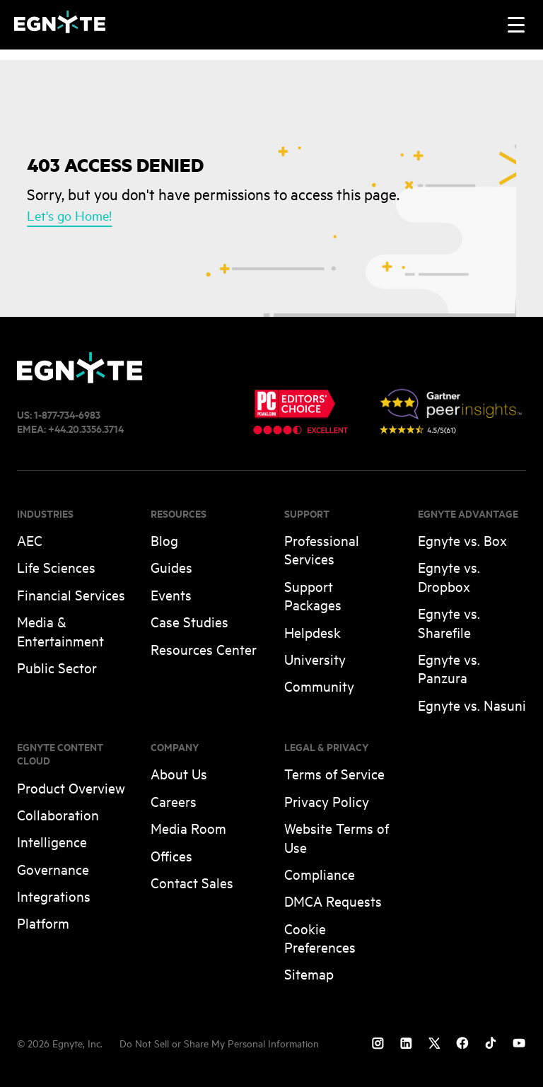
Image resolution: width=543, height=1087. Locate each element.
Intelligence (52, 841)
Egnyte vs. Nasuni (472, 705)
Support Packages (312, 595)
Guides (171, 567)
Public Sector (57, 667)
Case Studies (189, 621)
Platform (43, 922)
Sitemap (309, 973)
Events (171, 594)
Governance (53, 869)
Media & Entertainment (60, 630)
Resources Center (204, 649)
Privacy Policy (326, 801)
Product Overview (71, 787)
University (315, 659)
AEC (29, 540)
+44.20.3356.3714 (86, 428)
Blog (164, 540)
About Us (179, 773)
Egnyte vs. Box (462, 540)
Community (319, 685)
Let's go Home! (69, 214)
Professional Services (321, 549)
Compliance (319, 874)
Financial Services (71, 594)
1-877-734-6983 (67, 414)
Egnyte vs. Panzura (449, 668)
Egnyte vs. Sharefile (449, 622)
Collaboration (58, 814)
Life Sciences (56, 567)
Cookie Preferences (320, 937)
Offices (171, 855)
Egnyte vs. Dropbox (449, 576)
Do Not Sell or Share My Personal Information (219, 1043)
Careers (174, 801)
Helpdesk (312, 632)
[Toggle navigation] (516, 24)
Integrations (53, 896)
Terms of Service (334, 773)
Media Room (188, 828)
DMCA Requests (333, 900)
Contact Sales (192, 882)
